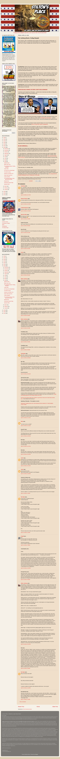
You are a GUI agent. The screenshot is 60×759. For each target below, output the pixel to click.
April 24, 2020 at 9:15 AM (25, 328)
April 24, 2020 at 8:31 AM (25, 232)
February (6, 187)
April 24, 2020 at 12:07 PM (26, 446)
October (6, 151)
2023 (4, 142)
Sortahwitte (23, 353)
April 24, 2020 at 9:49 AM (25, 349)
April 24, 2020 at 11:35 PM (26, 568)
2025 (4, 139)
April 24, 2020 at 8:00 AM (25, 225)
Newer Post (21, 706)
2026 (4, 137)
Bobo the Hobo (24, 214)
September (6, 153)
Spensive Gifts (7, 184)
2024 (4, 140)
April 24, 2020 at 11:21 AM (25, 425)
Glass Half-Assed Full (8, 175)
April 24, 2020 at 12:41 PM (26, 465)
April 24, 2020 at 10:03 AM (25, 357)
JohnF (22, 469)
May (5, 159)
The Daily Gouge (5, 227)
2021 (4, 145)
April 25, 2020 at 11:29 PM (26, 687)
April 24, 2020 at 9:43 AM (25, 341)
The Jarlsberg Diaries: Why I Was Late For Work (9, 179)
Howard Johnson (24, 198)
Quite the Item (6, 162)
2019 (4, 191)
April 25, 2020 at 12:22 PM (26, 644)
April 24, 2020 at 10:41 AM (25, 373)
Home (38, 706)
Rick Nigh (23, 496)
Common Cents (5, 221)
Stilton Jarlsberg (24, 278)
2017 (4, 194)
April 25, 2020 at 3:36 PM (25, 668)
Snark (22, 252)
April (5, 161)
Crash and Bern (7, 176)
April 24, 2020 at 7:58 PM (25, 545)
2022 (4, 262)
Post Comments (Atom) (27, 709)
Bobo (22, 421)
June (5, 158)
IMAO (3, 224)
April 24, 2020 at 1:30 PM (25, 493)
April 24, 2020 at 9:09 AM (25, 315)
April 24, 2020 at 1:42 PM (25, 532)
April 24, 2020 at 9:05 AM (25, 275)
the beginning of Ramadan (45, 117)
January (6, 189)
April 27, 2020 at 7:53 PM (25, 699)
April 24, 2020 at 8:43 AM (25, 248)
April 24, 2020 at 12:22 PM (26, 454)
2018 (4, 193)
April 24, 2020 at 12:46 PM (26, 473)
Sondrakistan (4, 226)
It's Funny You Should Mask (9, 170)
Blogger (36, 754)
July (5, 156)
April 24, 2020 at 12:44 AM (25, 210)
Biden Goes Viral (7, 164)
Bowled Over (6, 299)
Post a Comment (23, 701)
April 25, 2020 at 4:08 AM (25, 579)
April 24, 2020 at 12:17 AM (25, 194)
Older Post (55, 706)
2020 (4, 147)
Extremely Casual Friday (8, 182)
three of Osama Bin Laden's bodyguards (40, 124)
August (5, 155)
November (6, 150)
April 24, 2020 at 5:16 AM (25, 218)
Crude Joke (6, 168)
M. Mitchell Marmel (24, 207)
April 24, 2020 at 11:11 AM (25, 417)
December (6, 148)
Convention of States (6, 223)
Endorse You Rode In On (8, 173)
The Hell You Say (7, 290)
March (5, 186)
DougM (22, 536)
